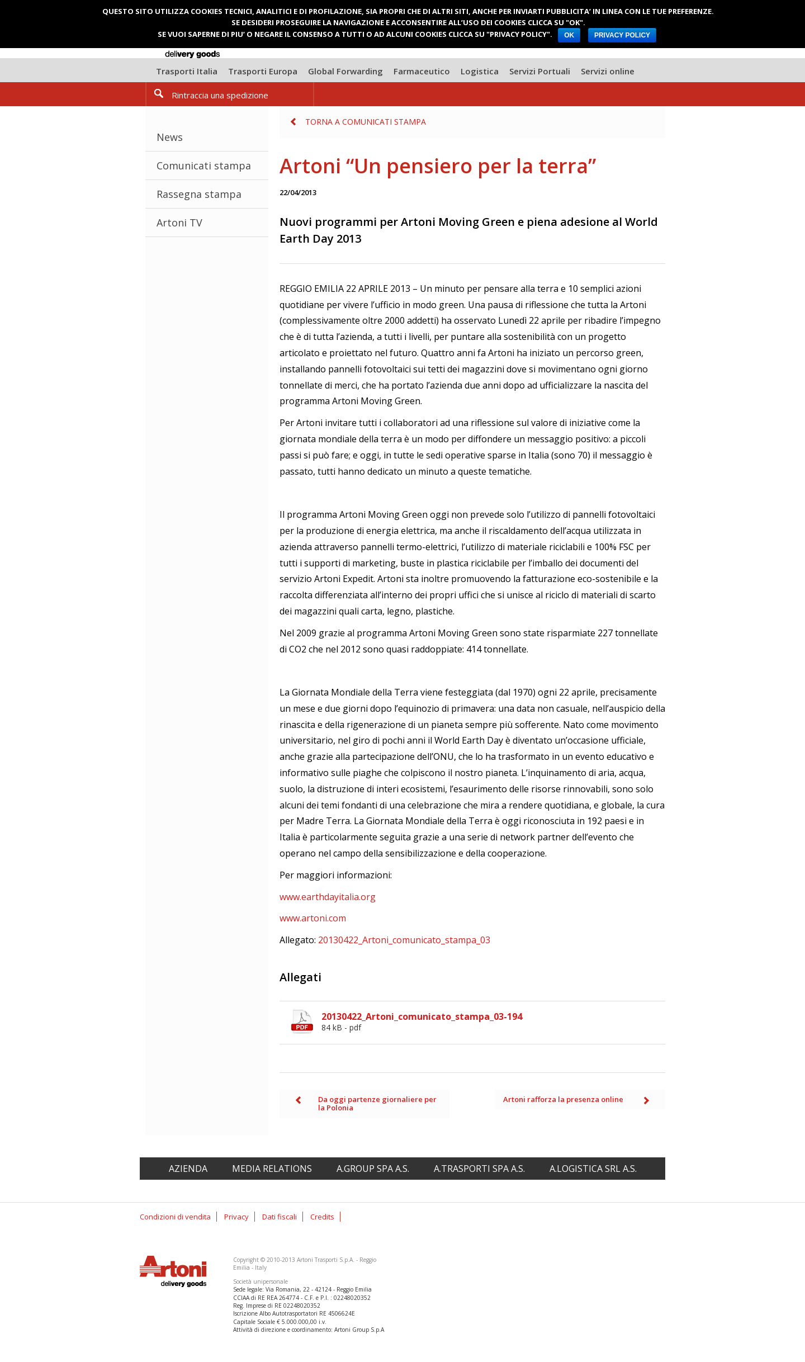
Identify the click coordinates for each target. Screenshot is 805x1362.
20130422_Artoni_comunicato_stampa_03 (404, 940)
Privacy (236, 1217)
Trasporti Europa (262, 71)
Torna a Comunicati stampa (365, 121)
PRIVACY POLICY (622, 35)
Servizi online (607, 71)
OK (569, 35)
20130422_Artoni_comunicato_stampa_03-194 (493, 1021)
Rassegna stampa (199, 194)
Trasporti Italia (186, 71)
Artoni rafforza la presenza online (563, 1099)
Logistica (480, 71)
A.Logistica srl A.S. (593, 1168)
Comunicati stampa (204, 165)
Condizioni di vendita (175, 1217)
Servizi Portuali (539, 71)
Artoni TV (179, 222)
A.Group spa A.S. (373, 1168)
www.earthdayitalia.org (328, 897)
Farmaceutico (422, 71)
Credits (322, 1217)
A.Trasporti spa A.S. (479, 1168)
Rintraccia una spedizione (220, 95)
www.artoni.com (313, 918)
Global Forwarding (345, 71)
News (170, 137)
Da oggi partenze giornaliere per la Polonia (377, 1103)
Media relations (272, 1168)
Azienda (188, 1168)
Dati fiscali (279, 1217)
